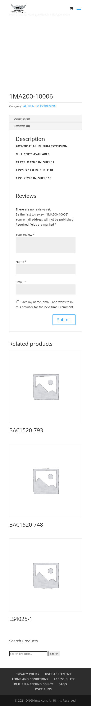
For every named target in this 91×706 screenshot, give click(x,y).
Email (21, 282)
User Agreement (58, 674)
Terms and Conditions (30, 679)
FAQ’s (63, 684)
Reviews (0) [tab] (22, 126)
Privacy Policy (27, 674)
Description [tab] (22, 119)
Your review (25, 235)
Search (54, 654)
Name (21, 262)
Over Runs (43, 689)
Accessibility (64, 679)
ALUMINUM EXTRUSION (39, 106)
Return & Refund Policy (33, 684)
